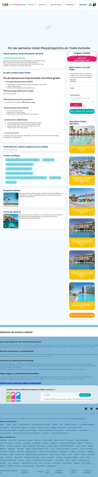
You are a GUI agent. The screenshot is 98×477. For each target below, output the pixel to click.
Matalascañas (51, 466)
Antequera (26, 443)
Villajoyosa (20, 452)
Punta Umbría (59, 460)
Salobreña (3, 440)
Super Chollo (11, 182)
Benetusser (3, 452)
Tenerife (10, 466)
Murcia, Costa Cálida (74, 427)
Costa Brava (45, 433)
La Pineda (59, 457)
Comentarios (75, 95)
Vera (40, 463)
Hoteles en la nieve (43, 427)
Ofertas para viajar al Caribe (40, 425)
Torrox (53, 449)
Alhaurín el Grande (63, 449)
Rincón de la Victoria (7, 443)
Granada (10, 446)
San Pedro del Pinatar (67, 446)
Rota (9, 463)
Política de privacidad (58, 472)
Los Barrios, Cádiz (52, 446)
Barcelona (31, 446)
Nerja (1, 457)
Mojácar (74, 460)
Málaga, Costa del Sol (58, 427)
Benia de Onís (54, 454)
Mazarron (18, 446)
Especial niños (48, 160)
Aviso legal (48, 472)
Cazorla (63, 454)
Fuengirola (67, 457)
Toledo (8, 425)
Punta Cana (41, 446)
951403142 (83, 5)
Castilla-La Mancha (70, 425)
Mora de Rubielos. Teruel (40, 449)
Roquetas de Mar (28, 466)
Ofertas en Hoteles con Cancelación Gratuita (23, 160)
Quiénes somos (74, 472)
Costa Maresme (24, 425)
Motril (87, 457)
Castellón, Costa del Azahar (27, 430)
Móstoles (73, 452)
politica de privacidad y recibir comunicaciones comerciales (71, 399)
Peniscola (47, 463)
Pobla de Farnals (59, 440)
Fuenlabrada (36, 443)
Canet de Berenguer (81, 440)
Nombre (73, 81)
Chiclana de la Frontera (29, 463)
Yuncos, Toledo (81, 446)
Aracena (18, 443)
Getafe (28, 449)
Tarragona (54, 443)
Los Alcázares (63, 452)
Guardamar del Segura (31, 457)
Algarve (75, 457)
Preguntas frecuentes (25, 472)
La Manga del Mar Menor (8, 460)
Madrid (83, 454)
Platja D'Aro (88, 443)
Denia (43, 457)
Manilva (2, 446)
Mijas (24, 446)
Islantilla (17, 466)
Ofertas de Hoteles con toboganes (19, 169)
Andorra (76, 454)
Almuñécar (9, 457)
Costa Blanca (83, 430)
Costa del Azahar (5, 433)
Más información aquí (79, 418)
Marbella (77, 463)
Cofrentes (74, 449)
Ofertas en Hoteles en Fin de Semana (19, 164)
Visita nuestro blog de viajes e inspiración (20, 383)
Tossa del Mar (40, 466)
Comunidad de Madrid (86, 425)
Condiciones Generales (87, 472)
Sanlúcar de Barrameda (67, 443)
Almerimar (91, 454)
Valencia (24, 427)
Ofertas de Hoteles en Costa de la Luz (51, 430)
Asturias (54, 425)
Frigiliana (91, 446)
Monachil (70, 440)
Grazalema (21, 440)
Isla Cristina (12, 440)
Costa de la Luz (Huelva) (59, 433)
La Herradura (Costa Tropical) (43, 460)
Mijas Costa (18, 457)
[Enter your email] (67, 395)
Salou (67, 460)
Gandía (28, 460)
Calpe (82, 457)
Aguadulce (11, 449)
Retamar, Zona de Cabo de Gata (37, 454)
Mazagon (16, 463)
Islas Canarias (15, 427)
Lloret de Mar (19, 454)
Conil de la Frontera (86, 449)
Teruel (15, 425)
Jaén (60, 425)
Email (72, 88)
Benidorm (3, 463)
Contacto (40, 472)
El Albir (11, 454)
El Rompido (3, 454)
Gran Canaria (86, 463)
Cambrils (21, 460)
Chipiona (80, 443)
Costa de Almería (71, 430)
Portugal (32, 427)
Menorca (38, 440)
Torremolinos (56, 463)
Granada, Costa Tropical (8, 430)
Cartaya (30, 440)
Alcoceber (20, 449)
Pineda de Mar (47, 440)
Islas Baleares (4, 427)
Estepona (90, 452)
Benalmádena (67, 463)
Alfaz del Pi (50, 457)
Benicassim (81, 452)
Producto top (55, 178)
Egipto (2, 425)
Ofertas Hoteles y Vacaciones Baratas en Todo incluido (26, 178)
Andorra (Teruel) (31, 452)
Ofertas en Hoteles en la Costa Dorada (26, 433)
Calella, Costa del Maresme (48, 452)
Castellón (45, 443)
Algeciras (3, 449)
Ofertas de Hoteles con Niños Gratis (19, 173)
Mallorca (3, 466)
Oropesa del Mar (84, 460)
